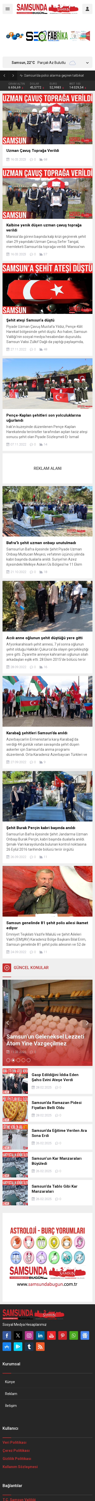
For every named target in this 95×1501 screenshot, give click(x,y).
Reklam (11, 1394)
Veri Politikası (14, 1442)
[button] (8, 1060)
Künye (10, 1382)
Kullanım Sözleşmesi (20, 1467)
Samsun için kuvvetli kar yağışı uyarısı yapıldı (56, 75)
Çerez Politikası (16, 1451)
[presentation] (8, 1023)
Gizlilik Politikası (17, 1459)
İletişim (11, 1406)
